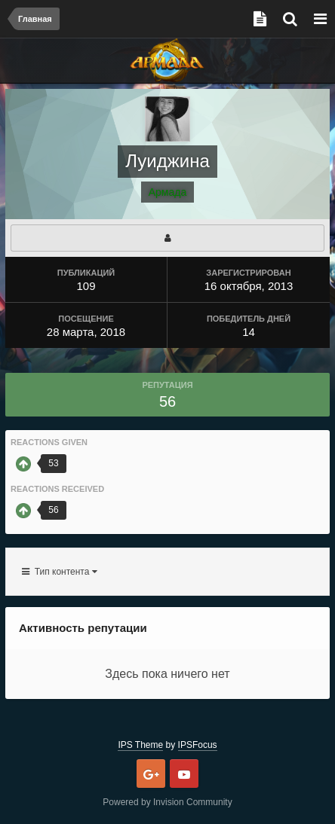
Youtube (184, 773)
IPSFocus (197, 745)
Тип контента (59, 571)
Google (151, 773)
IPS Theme (140, 745)
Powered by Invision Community (167, 802)
